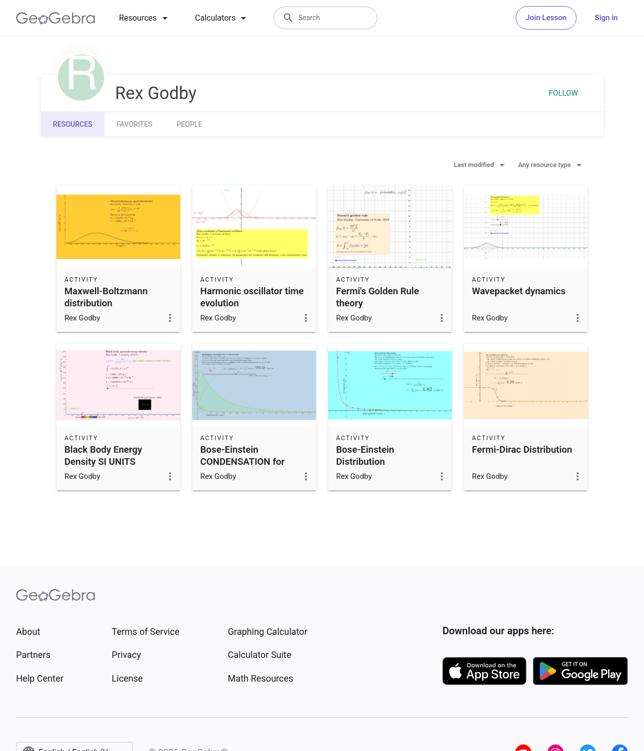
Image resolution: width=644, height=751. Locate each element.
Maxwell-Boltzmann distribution (106, 297)
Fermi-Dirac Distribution (522, 449)
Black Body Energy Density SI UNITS (103, 455)
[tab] (145, 18)
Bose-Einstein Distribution (365, 455)
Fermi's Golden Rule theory (377, 297)
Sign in (606, 17)
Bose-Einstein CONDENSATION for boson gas (242, 461)
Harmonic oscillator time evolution (251, 297)
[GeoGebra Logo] (55, 18)
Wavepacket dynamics (519, 291)
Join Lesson (546, 17)
